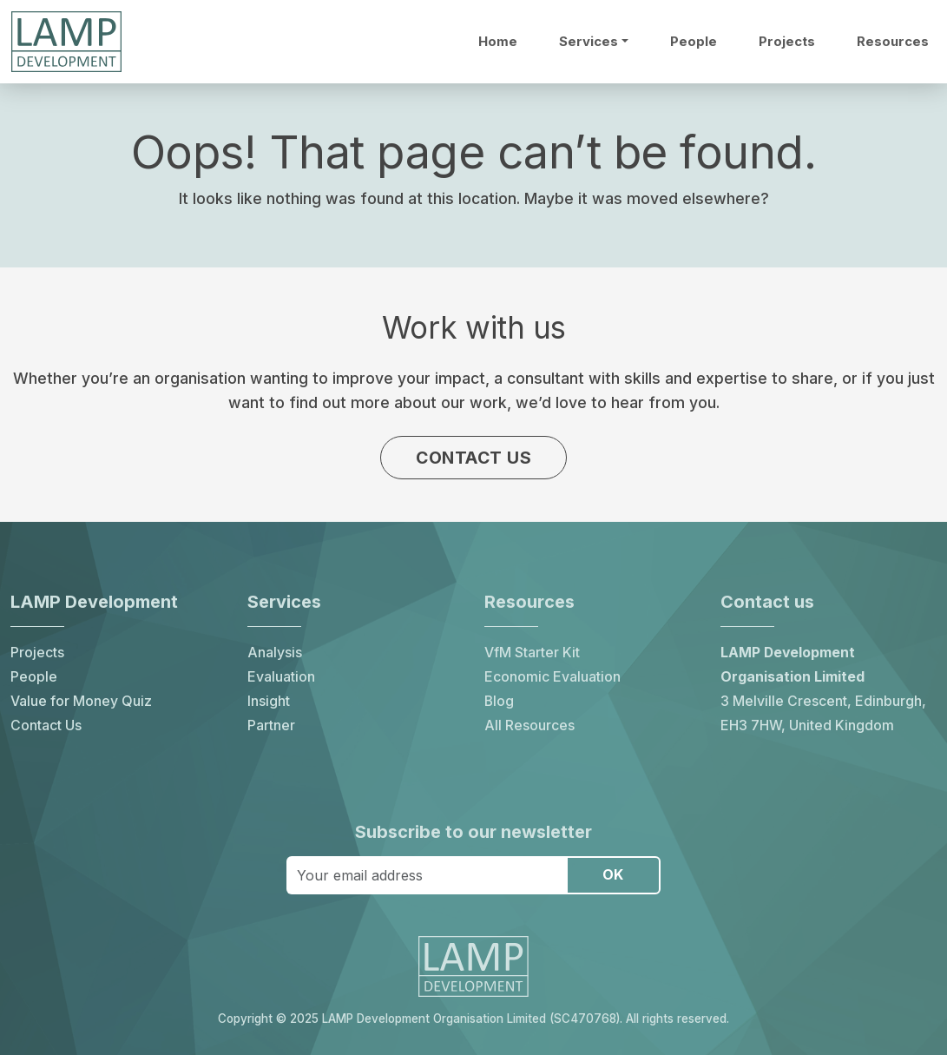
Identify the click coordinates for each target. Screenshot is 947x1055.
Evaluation (281, 677)
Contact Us (46, 725)
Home (497, 41)
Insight (268, 701)
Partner (271, 725)
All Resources (529, 725)
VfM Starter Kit (532, 652)
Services (588, 41)
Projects (787, 41)
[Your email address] (426, 875)
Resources (893, 41)
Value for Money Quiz (81, 701)
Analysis (274, 652)
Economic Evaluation (552, 677)
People (693, 41)
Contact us (473, 457)
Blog (499, 701)
